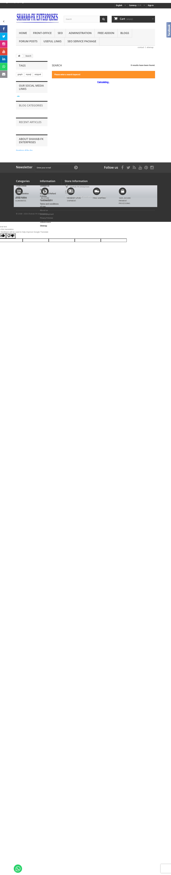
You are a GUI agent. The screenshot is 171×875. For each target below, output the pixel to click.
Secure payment (47, 765)
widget (20, 105)
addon (30, 252)
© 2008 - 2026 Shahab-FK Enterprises (32, 809)
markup (36, 163)
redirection (32, 265)
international (22, 238)
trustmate (21, 261)
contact (141, 47)
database (21, 398)
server (32, 88)
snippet (37, 74)
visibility (35, 190)
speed (20, 243)
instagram (21, 88)
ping (42, 380)
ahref (41, 376)
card (19, 416)
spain (30, 371)
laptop (36, 362)
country (33, 150)
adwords (21, 305)
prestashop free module (27, 247)
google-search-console (27, 394)
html (38, 261)
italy (30, 398)
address (21, 300)
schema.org (22, 309)
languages (30, 96)
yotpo (33, 198)
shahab (31, 101)
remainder (21, 269)
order (31, 83)
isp (29, 296)
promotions (31, 323)
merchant (21, 172)
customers (22, 212)
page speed (38, 345)
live (18, 345)
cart (36, 92)
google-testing (23, 145)
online (31, 305)
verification (22, 150)
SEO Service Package (82, 41)
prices (27, 163)
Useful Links (52, 41)
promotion (32, 123)
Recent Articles (30, 530)
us (18, 314)
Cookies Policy (46, 751)
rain (40, 225)
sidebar (20, 327)
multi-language (34, 141)
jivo (31, 212)
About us (44, 761)
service (26, 314)
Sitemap (43, 776)
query (19, 411)
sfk (40, 385)
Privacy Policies (46, 769)
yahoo (20, 389)
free (38, 252)
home (19, 323)
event (19, 119)
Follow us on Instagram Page (31, 466)
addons (20, 127)
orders (34, 238)
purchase (34, 132)
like (42, 340)
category (21, 296)
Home (23, 33)
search (39, 411)
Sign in (151, 5)
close (31, 172)
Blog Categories (31, 480)
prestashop (22, 198)
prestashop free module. (28, 110)
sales (42, 265)
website (20, 123)
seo (31, 194)
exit (43, 110)
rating (32, 216)
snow (41, 278)
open (19, 190)
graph (19, 74)
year (36, 296)
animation (21, 83)
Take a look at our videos (29, 456)
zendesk (29, 411)
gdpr (31, 261)
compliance (22, 274)
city (18, 349)
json (38, 114)
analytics (21, 385)
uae (33, 376)
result (40, 88)
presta (25, 176)
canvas (28, 92)
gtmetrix (39, 194)
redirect (27, 349)
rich (41, 420)
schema (27, 287)
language (21, 283)
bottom (32, 269)
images (42, 327)
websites (30, 367)
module (40, 331)
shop (30, 203)
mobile (36, 119)
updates (21, 203)
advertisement (30, 256)
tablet (19, 407)
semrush (21, 167)
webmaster (33, 358)
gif (18, 132)
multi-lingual (31, 243)
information (34, 354)
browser (32, 385)
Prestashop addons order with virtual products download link (37, 562)
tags (40, 283)
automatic (21, 159)
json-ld (41, 167)
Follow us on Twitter (27, 446)
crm (35, 380)
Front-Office (42, 33)
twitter (33, 278)
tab (29, 127)
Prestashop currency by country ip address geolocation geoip (37, 585)
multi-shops (22, 420)
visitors (27, 345)
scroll (42, 238)
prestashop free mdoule (27, 292)
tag (35, 349)
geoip (19, 136)
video (19, 331)
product (40, 159)
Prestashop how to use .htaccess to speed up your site (37, 552)
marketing (21, 79)
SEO (60, 33)
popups (20, 265)
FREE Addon (106, 33)
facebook (21, 194)
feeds (40, 101)
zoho (43, 394)
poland (20, 234)
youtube (40, 185)
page (41, 274)
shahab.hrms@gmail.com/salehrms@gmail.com (86, 747)
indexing (21, 358)
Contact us (44, 736)
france (42, 323)
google (27, 380)
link (35, 145)
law (18, 287)
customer (27, 229)
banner (31, 185)
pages (20, 318)
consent (29, 407)
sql (18, 256)
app (25, 132)
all (27, 136)
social (20, 96)
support (20, 371)
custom (28, 336)
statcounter (22, 402)
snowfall (21, 101)
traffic (28, 318)
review (38, 336)
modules (41, 172)
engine (20, 362)
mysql (28, 74)
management (23, 376)
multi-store (22, 225)
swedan (20, 185)
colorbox (35, 207)
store (27, 119)
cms (40, 96)
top (18, 380)
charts (33, 420)
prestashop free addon (27, 181)
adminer (38, 318)
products (29, 331)
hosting (31, 167)
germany (34, 402)
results (20, 367)
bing (33, 309)
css (26, 190)
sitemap (150, 47)
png (19, 163)
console (29, 114)
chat (28, 362)
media (20, 114)
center (31, 221)
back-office (22, 278)
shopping (31, 327)
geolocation (22, 207)
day (39, 309)
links (19, 92)
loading (20, 252)
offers (32, 79)
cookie (41, 367)
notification (32, 234)
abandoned (33, 300)
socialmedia (22, 154)
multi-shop (37, 314)
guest (33, 274)
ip (44, 261)
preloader (21, 354)
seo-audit (21, 221)
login (19, 336)
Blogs (124, 33)
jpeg (31, 159)
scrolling (21, 141)
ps (37, 407)
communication (38, 154)
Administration (80, 33)
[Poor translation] (11, 831)
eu (18, 229)
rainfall (32, 283)
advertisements (31, 340)
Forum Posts (28, 41)
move (33, 136)
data (19, 340)
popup (33, 225)
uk (18, 176)
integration (29, 416)
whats (37, 229)
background (39, 127)
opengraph (22, 216)
